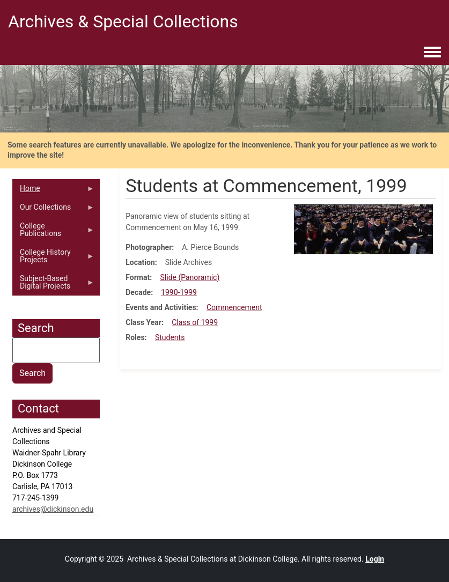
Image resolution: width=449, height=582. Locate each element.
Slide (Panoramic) (190, 277)
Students (170, 337)
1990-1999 (179, 292)
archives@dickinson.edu (52, 509)
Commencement (234, 307)
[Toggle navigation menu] (432, 53)
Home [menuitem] (53, 191)
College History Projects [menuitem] (53, 258)
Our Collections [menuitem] (53, 210)
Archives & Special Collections (123, 21)
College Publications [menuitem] (53, 232)
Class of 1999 (195, 322)
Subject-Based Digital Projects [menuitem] (53, 285)
